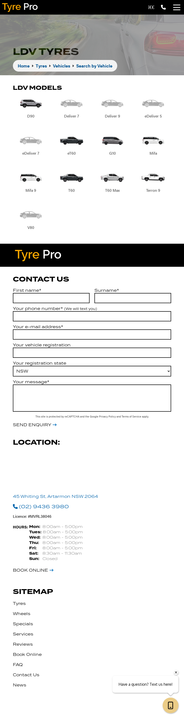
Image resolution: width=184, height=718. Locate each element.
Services (23, 634)
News (19, 685)
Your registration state (39, 363)
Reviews (23, 644)
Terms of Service (132, 416)
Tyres (19, 603)
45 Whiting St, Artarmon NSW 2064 (55, 496)
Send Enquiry (32, 425)
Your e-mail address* (38, 326)
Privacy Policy (108, 416)
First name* (27, 290)
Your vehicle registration (42, 345)
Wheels (21, 613)
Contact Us (26, 674)
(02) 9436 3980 (41, 506)
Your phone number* (55, 308)
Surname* (106, 290)
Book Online (30, 570)
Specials (23, 623)
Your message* (31, 381)
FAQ (18, 664)
